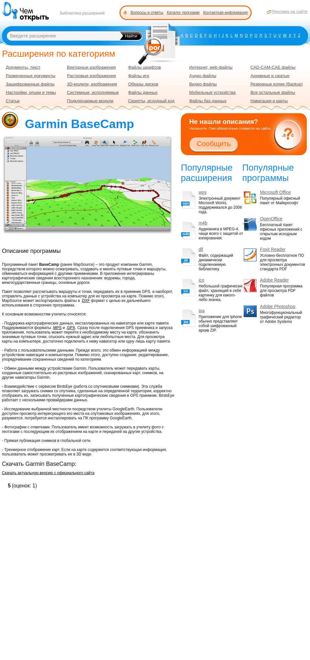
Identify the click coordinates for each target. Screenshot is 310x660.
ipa (201, 310)
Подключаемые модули (90, 100)
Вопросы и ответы (146, 12)
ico (201, 280)
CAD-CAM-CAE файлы (272, 67)
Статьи (13, 100)
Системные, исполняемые (93, 92)
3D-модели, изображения (92, 84)
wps (203, 192)
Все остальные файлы (272, 92)
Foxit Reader (272, 249)
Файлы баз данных (207, 100)
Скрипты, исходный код (151, 100)
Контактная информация (225, 12)
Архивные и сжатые (269, 75)
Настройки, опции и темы (31, 92)
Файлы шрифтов (144, 67)
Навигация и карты (269, 100)
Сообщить (214, 144)
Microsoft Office (275, 192)
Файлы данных (143, 92)
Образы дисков (143, 84)
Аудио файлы (202, 75)
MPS (57, 327)
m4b (203, 223)
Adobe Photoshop (277, 306)
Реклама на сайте (289, 11)
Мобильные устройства (212, 92)
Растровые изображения (91, 75)
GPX (71, 327)
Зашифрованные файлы (30, 84)
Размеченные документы (30, 75)
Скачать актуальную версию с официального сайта (48, 473)
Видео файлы (203, 84)
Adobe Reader (274, 280)
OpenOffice (271, 218)
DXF (86, 300)
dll (201, 249)
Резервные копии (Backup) (276, 84)
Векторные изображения (91, 67)
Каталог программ (183, 12)
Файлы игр (138, 75)
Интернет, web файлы (210, 67)
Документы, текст (23, 67)
